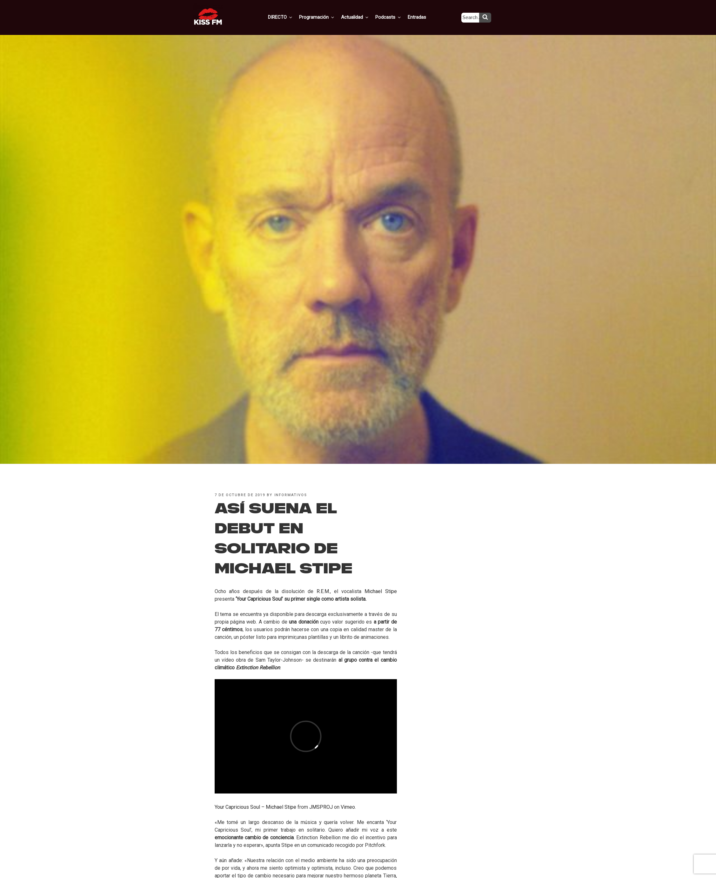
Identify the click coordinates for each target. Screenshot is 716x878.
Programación (325, 16)
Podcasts (394, 16)
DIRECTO (290, 16)
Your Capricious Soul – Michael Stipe (255, 807)
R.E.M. (323, 591)
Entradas (421, 16)
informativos (290, 495)
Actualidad (362, 16)
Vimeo (348, 807)
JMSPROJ (321, 807)
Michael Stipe (381, 591)
